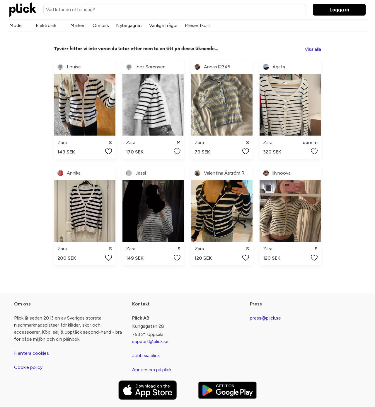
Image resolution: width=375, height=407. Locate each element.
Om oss (101, 25)
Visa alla (313, 49)
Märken (78, 25)
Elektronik (46, 25)
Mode (15, 25)
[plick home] (22, 9)
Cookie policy (28, 367)
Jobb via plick (146, 355)
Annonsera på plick (151, 369)
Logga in (339, 10)
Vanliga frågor (163, 25)
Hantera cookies (31, 353)
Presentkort (197, 25)
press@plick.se (265, 318)
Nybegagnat (129, 25)
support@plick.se (150, 341)
